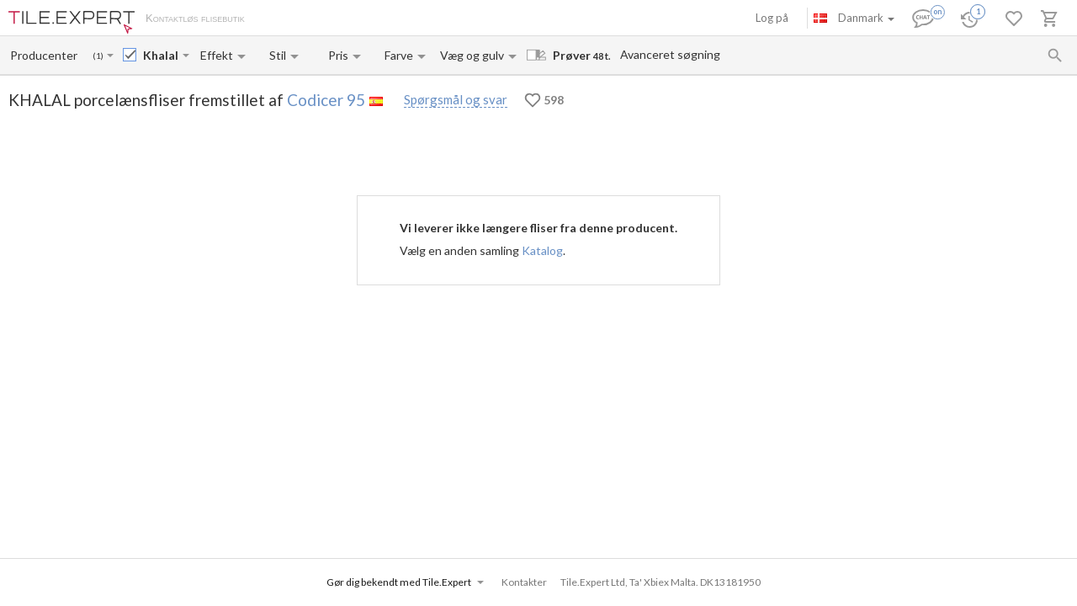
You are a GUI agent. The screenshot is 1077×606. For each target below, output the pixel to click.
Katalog (542, 250)
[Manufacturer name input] (45, 55)
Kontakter (432, 19)
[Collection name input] (161, 55)
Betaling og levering (351, 19)
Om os (278, 19)
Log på (772, 17)
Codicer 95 (326, 99)
